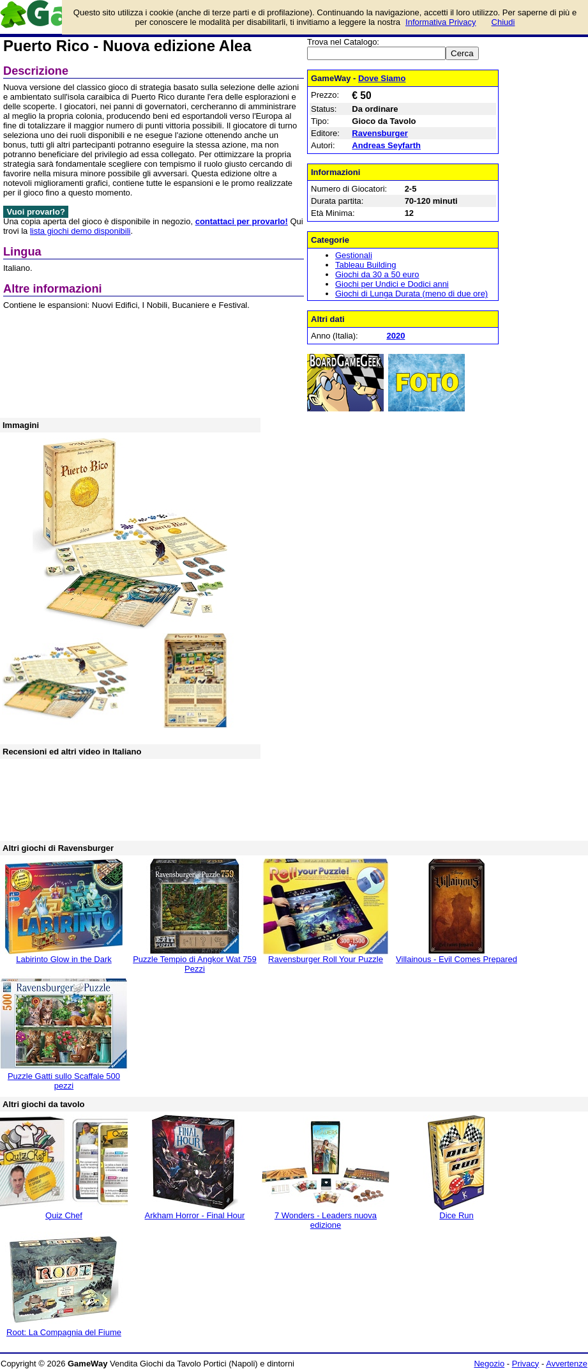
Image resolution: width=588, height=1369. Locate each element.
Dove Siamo (381, 78)
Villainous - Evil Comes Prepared (456, 959)
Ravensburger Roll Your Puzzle (325, 959)
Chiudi (503, 22)
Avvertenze (566, 1363)
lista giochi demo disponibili (80, 231)
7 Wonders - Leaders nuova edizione (326, 1220)
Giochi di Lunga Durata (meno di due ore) (411, 293)
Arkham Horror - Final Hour (195, 1215)
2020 (395, 335)
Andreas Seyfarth (386, 145)
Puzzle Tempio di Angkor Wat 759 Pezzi (195, 964)
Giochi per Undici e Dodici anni (392, 284)
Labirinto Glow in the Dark (64, 959)
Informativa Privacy (440, 22)
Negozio (489, 1363)
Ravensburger (379, 133)
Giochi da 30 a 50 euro (377, 274)
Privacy (525, 1363)
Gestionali (353, 255)
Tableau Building (365, 265)
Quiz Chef (63, 1215)
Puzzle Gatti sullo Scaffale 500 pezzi (64, 1080)
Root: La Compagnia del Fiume (63, 1332)
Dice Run (456, 1215)
